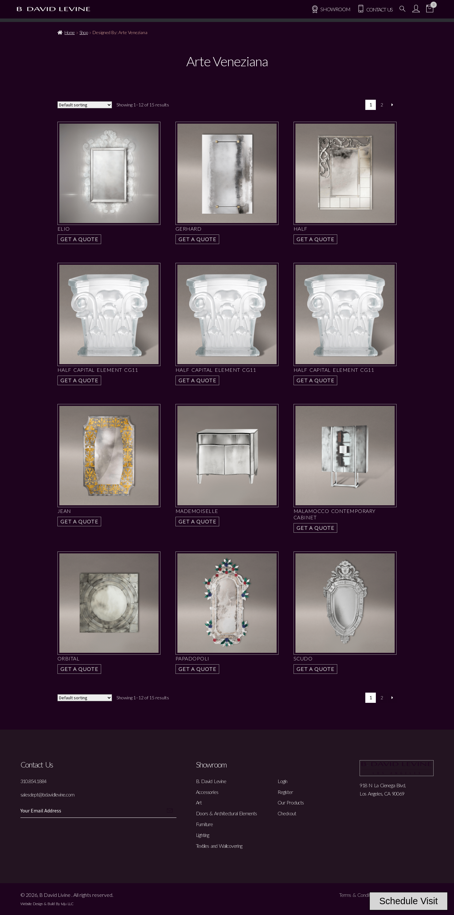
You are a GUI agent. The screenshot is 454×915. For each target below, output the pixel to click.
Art (199, 802)
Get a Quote (79, 239)
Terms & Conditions (358, 895)
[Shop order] (84, 104)
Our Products (291, 802)
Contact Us (374, 9)
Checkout (287, 813)
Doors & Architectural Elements (226, 813)
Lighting (202, 835)
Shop (83, 32)
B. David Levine (211, 781)
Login (282, 781)
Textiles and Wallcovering (219, 846)
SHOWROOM (330, 9)
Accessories (207, 792)
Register (285, 792)
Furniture (204, 824)
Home (69, 32)
